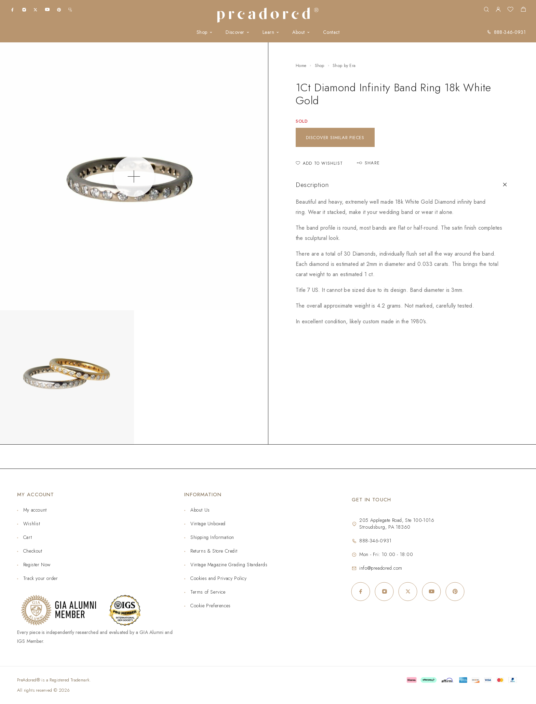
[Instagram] (24, 9)
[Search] (486, 10)
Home (301, 66)
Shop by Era (344, 66)
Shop (202, 32)
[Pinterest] (59, 9)
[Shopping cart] (523, 10)
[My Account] (498, 10)
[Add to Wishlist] (319, 163)
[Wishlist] (510, 10)
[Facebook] (12, 9)
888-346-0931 (510, 32)
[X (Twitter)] (35, 9)
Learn (268, 32)
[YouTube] (47, 9)
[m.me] (70, 9)
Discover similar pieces (335, 137)
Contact (331, 32)
